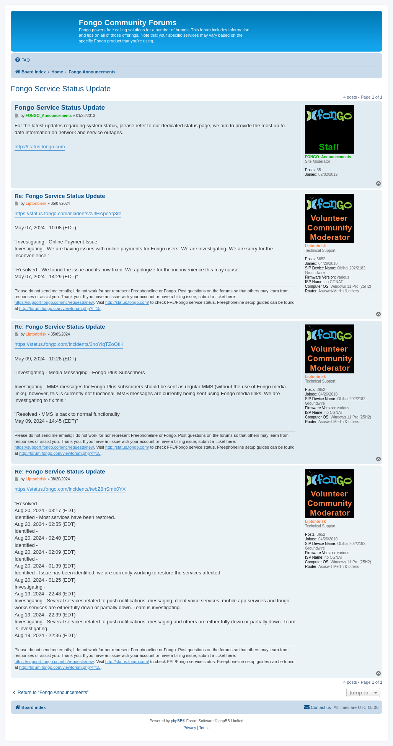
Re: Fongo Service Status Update (60, 196)
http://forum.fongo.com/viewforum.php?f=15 (59, 308)
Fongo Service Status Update (61, 88)
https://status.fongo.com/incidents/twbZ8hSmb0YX (70, 489)
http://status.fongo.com (40, 146)
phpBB (177, 721)
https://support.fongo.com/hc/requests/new (54, 302)
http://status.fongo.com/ (127, 302)
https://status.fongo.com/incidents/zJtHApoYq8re (68, 213)
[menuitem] (22, 60)
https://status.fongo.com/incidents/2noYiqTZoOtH (69, 344)
